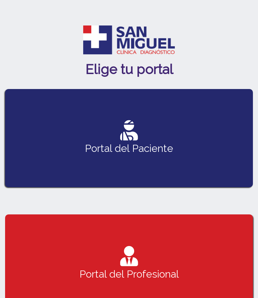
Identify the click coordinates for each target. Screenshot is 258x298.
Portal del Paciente (129, 137)
